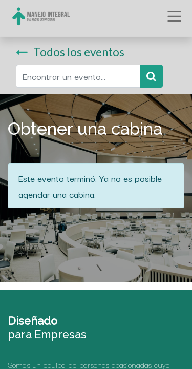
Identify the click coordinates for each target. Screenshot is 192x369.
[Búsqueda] (151, 76)
